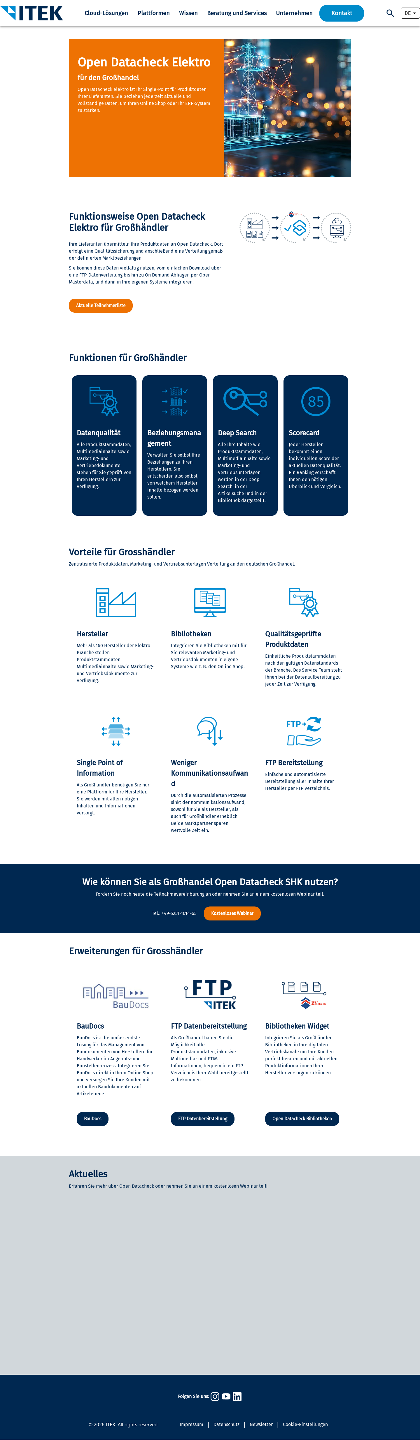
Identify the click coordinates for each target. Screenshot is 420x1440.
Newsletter (261, 1424)
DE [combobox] (408, 13)
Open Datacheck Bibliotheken (304, 1119)
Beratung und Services (237, 13)
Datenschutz (226, 1424)
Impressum (191, 1424)
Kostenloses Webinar (232, 913)
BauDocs (93, 1119)
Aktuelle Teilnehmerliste (102, 306)
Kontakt (341, 13)
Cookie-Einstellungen (305, 1424)
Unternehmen (294, 13)
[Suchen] (390, 13)
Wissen (188, 13)
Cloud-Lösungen (106, 13)
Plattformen (154, 13)
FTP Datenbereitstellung (203, 1119)
